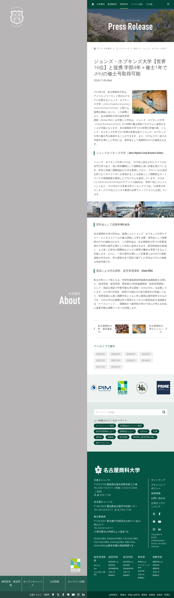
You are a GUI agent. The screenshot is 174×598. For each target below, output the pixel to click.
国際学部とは (158, 561)
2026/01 (100, 354)
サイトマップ (158, 480)
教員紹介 (111, 575)
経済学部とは (128, 561)
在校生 (160, 595)
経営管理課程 (100, 558)
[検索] (163, 412)
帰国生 (144, 595)
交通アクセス (36, 595)
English (46, 594)
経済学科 (126, 565)
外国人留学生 (134, 595)
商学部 (141, 556)
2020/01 (131, 360)
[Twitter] (58, 594)
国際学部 (157, 556)
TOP (97, 48)
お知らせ (111, 571)
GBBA (135, 48)
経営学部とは (113, 561)
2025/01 (115, 354)
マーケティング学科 (144, 566)
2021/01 (115, 360)
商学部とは (142, 561)
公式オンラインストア (158, 505)
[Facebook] (63, 594)
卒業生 (167, 595)
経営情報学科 (113, 568)
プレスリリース (122, 48)
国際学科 (156, 568)
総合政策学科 (128, 568)
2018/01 (146, 360)
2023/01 (146, 354)
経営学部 (113, 556)
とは (97, 565)
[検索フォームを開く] (168, 4)
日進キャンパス (102, 480)
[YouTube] (73, 594)
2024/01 (131, 354)
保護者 (152, 595)
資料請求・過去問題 (10, 583)
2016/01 (115, 366)
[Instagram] (78, 594)
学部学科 (124, 4)
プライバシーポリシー (158, 487)
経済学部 (128, 556)
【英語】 (99, 573)
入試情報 (54, 582)
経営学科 (111, 565)
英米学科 (156, 565)
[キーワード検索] (127, 412)
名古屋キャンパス (103, 501)
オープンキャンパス (32, 583)
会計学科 (141, 570)
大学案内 (100, 4)
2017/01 (100, 366)
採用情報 (156, 493)
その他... (150, 4)
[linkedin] (83, 594)
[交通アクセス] (53, 594)
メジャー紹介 (137, 4)
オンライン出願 (76, 582)
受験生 (123, 595)
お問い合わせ (158, 498)
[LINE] (68, 594)
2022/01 (100, 360)
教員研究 (112, 4)
